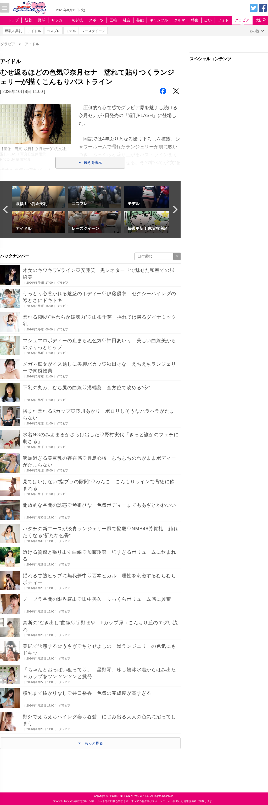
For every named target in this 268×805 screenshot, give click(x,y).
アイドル (34, 31)
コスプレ (53, 31)
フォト (223, 20)
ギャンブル (159, 20)
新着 (28, 20)
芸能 (140, 20)
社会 (126, 20)
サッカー (58, 20)
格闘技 (77, 20)
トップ (13, 20)
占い (208, 20)
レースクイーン (93, 31)
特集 (194, 20)
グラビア (242, 20)
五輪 (113, 20)
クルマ (179, 20)
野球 (41, 20)
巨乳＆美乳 (13, 31)
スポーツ (96, 20)
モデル (71, 31)
